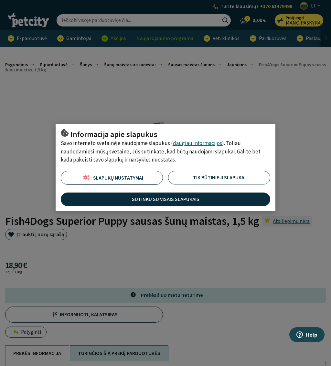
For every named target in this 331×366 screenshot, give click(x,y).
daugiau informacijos (197, 143)
